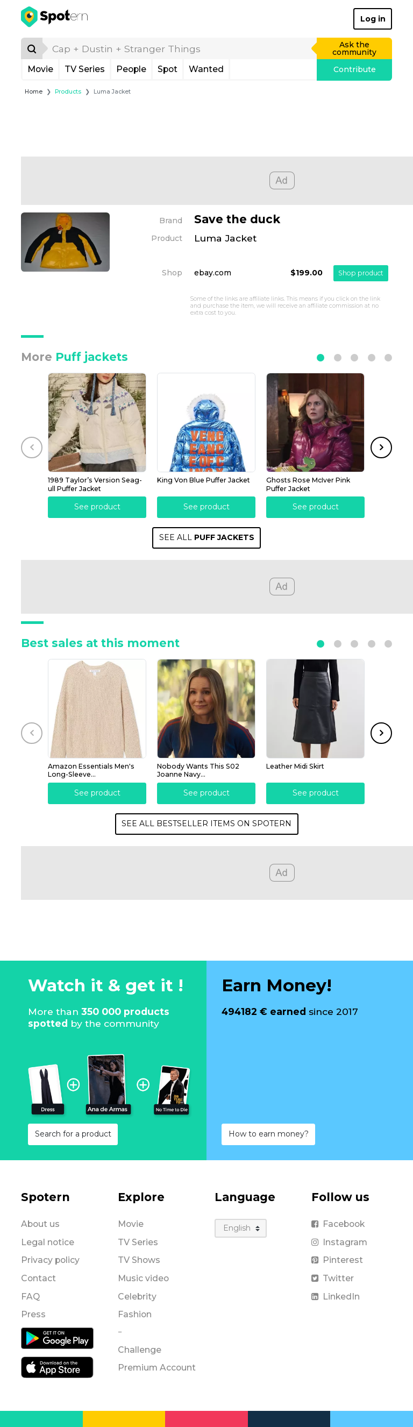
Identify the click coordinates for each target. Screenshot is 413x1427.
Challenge (139, 1350)
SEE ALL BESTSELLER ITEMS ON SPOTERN (206, 823)
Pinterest (337, 1260)
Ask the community (354, 48)
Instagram (339, 1242)
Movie (40, 69)
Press (33, 1314)
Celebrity (137, 1296)
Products (68, 91)
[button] (320, 357)
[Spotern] (55, 19)
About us (40, 1224)
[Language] (241, 1228)
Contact (38, 1278)
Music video (143, 1278)
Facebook (338, 1224)
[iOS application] (57, 1367)
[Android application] (57, 1338)
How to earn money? (269, 1134)
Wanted (206, 69)
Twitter (332, 1278)
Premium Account (157, 1367)
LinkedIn (335, 1296)
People (131, 69)
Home (33, 91)
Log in (373, 19)
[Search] (31, 48)
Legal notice (47, 1242)
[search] (180, 48)
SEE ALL (206, 537)
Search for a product (73, 1134)
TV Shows (139, 1260)
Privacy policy (50, 1260)
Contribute (354, 69)
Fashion (135, 1314)
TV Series (85, 69)
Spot (167, 69)
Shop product (360, 273)
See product (97, 507)
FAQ (30, 1296)
